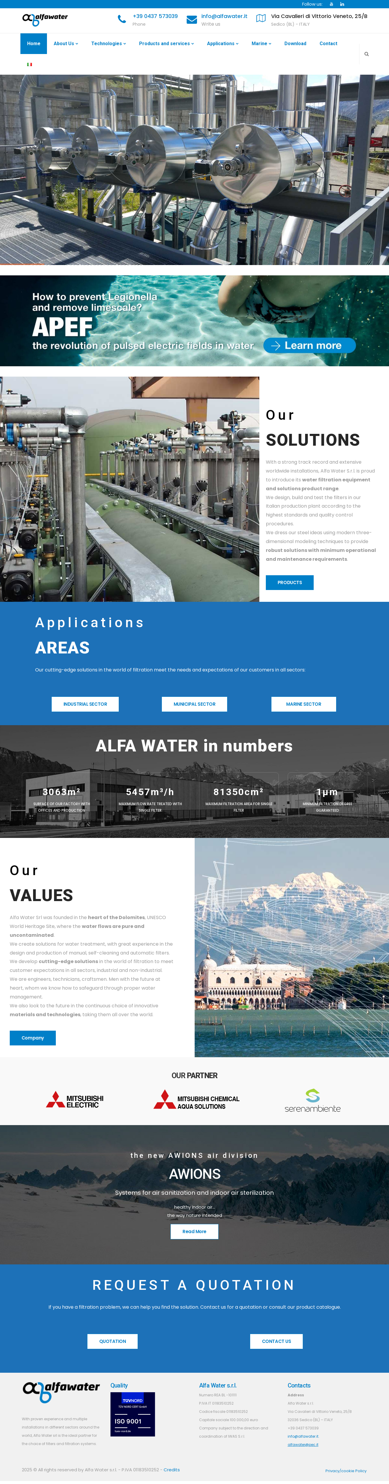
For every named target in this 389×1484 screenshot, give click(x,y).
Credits (172, 1470)
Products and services (164, 43)
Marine (259, 43)
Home (33, 43)
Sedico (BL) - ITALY (290, 24)
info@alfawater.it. (303, 1436)
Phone (139, 24)
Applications (221, 43)
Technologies (106, 43)
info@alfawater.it (224, 16)
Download (295, 43)
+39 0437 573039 (155, 16)
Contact (328, 43)
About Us (64, 43)
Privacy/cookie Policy (346, 1471)
